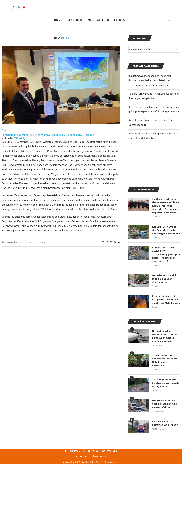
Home (58, 26)
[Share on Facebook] (107, 248)
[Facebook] (13, 10)
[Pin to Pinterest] (115, 248)
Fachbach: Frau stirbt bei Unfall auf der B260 (164, 478)
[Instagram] (18, 10)
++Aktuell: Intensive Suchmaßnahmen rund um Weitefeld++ (164, 459)
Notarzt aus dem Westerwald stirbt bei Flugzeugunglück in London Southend (164, 391)
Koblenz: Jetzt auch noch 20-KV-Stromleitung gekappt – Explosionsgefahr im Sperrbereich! (166, 311)
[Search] (169, 25)
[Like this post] (103, 248)
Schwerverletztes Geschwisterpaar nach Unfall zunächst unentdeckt (164, 416)
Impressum (81, 511)
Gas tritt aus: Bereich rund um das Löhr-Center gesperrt (166, 335)
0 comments (38, 248)
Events (119, 26)
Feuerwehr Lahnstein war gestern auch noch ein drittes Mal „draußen (166, 355)
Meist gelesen (98, 26)
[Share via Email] (119, 248)
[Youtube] (24, 10)
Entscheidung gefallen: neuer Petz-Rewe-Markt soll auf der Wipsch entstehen (48, 140)
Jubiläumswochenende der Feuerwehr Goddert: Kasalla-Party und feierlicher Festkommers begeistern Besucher (149, 86)
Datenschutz (100, 511)
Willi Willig (19, 144)
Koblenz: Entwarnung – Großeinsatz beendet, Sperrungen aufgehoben (166, 286)
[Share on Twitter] (111, 248)
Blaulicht (75, 26)
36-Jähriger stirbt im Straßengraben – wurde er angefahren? (165, 438)
